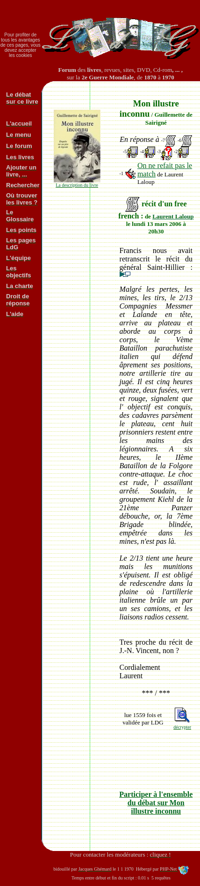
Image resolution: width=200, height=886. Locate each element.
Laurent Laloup (172, 216)
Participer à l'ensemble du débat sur (156, 802)
